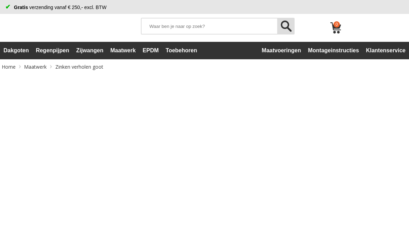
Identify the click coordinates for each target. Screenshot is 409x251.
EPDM (151, 50)
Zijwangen (89, 50)
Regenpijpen (52, 50)
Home (9, 66)
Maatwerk (123, 50)
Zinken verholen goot (79, 66)
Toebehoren (181, 50)
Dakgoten (16, 50)
